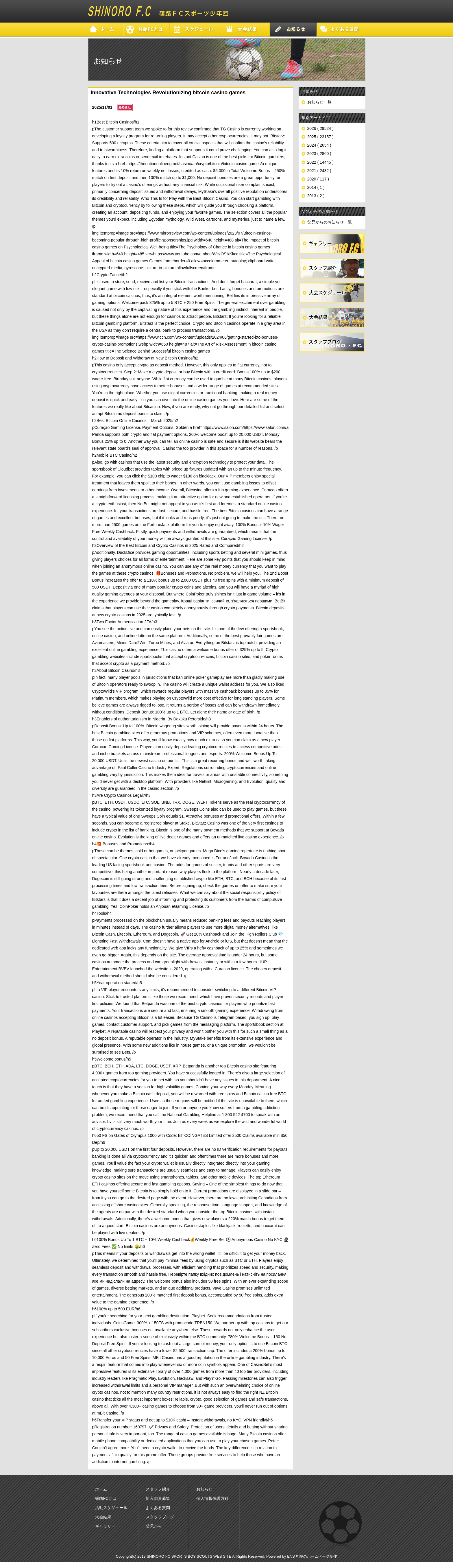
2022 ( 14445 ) (320, 162)
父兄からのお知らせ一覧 (329, 222)
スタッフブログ (160, 1517)
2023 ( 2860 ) (319, 153)
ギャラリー (105, 1526)
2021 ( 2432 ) (319, 170)
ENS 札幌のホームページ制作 (312, 1556)
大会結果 (103, 1517)
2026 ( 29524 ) (320, 128)
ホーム (101, 1489)
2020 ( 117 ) (318, 179)
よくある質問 (158, 1507)
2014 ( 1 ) (316, 187)
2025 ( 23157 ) (320, 136)
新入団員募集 (158, 1498)
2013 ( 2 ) (316, 195)
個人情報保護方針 (212, 1498)
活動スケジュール (111, 1507)
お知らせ (204, 1489)
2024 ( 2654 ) (319, 145)
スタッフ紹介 (158, 1489)
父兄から (154, 1526)
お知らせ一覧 (319, 102)
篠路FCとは (106, 1498)
